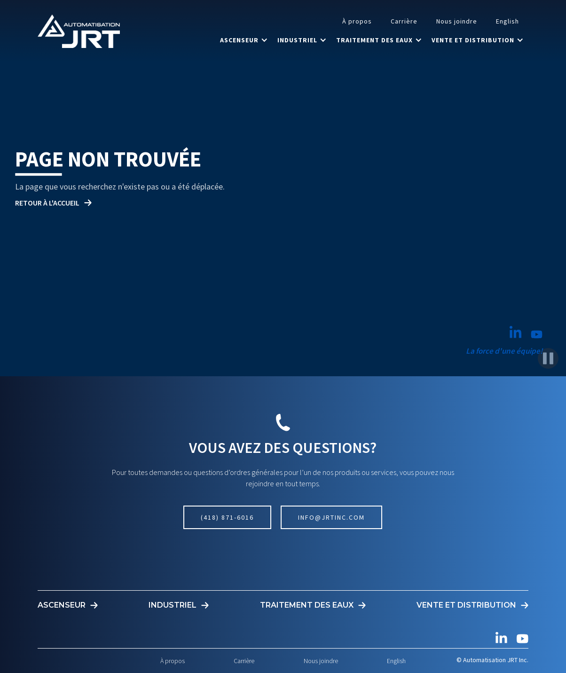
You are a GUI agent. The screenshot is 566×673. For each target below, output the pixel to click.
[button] (244, 40)
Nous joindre (456, 21)
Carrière (404, 21)
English (507, 21)
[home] (79, 31)
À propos (357, 21)
